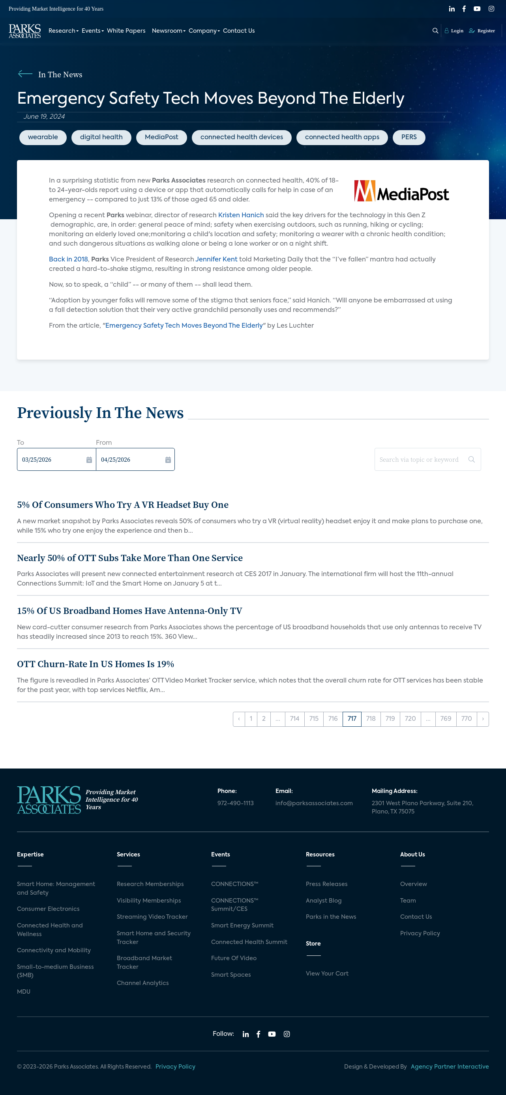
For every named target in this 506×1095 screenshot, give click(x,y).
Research (62, 31)
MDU (23, 992)
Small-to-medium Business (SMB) (55, 971)
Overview (413, 884)
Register (482, 30)
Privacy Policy (420, 933)
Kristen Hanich (241, 216)
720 (410, 719)
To (20, 443)
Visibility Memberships (149, 901)
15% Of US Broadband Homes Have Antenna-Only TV (129, 610)
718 (371, 719)
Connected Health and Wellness (50, 930)
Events (91, 31)
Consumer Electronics (48, 909)
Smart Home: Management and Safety (56, 889)
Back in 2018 (68, 260)
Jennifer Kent (217, 260)
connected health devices (242, 137)
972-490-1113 (235, 803)
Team (408, 901)
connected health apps (342, 137)
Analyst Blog (324, 901)
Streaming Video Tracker (152, 917)
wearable (43, 137)
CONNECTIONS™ (235, 884)
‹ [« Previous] (239, 719)
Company (203, 31)
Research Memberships (150, 884)
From (104, 443)
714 (295, 719)
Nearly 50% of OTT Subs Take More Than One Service (130, 557)
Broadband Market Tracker (144, 963)
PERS (409, 137)
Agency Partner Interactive (450, 1067)
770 (466, 719)
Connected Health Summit (249, 942)
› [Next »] (483, 719)
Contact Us (239, 31)
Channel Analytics (143, 983)
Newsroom (167, 31)
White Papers (126, 31)
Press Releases (327, 884)
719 (390, 719)
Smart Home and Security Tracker (154, 938)
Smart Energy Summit (242, 926)
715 (314, 719)
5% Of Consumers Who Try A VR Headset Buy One (123, 504)
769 (446, 719)
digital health (101, 137)
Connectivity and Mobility (54, 950)
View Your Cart (327, 974)
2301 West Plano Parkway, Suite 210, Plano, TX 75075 (422, 808)
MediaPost (161, 137)
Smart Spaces (231, 975)
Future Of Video (234, 958)
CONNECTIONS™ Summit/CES (235, 905)
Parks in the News (331, 917)
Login (454, 30)
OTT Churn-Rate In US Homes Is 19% (95, 663)
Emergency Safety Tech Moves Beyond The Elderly (184, 326)
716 (333, 719)
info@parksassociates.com (314, 803)
